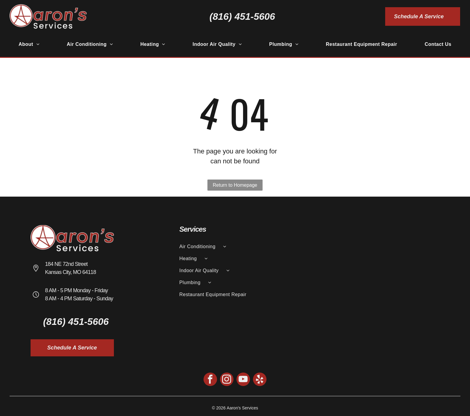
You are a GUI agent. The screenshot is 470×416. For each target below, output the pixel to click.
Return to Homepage (235, 185)
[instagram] (227, 380)
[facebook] (210, 380)
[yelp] (259, 380)
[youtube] (243, 380)
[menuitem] (29, 44)
